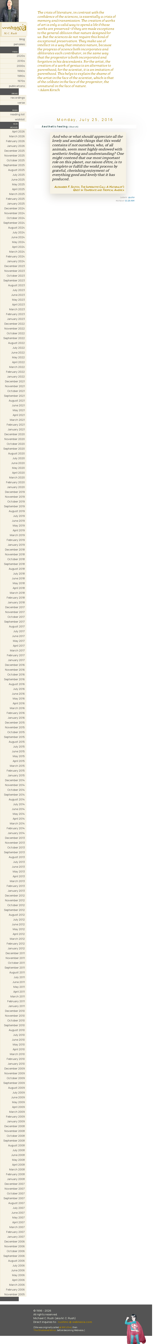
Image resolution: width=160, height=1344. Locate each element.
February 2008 (15, 1174)
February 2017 (16, 655)
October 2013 (16, 847)
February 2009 (15, 1116)
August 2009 (16, 1088)
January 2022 (16, 376)
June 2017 (18, 636)
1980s (21, 76)
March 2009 (17, 1112)
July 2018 (19, 573)
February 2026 (15, 141)
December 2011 (15, 953)
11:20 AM (129, 200)
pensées (19, 44)
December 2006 (14, 1241)
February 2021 (16, 424)
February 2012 (16, 943)
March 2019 (17, 535)
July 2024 (18, 232)
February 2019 (16, 540)
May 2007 (18, 1217)
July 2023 (18, 290)
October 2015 (16, 732)
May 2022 (18, 357)
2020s (21, 56)
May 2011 (19, 987)
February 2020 (15, 482)
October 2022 (16, 333)
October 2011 (16, 963)
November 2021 (15, 386)
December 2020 (14, 434)
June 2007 (18, 1212)
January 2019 (16, 545)
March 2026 (17, 136)
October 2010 (16, 1020)
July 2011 (19, 977)
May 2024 (18, 242)
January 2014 (16, 833)
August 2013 (17, 857)
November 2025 (14, 155)
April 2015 (19, 761)
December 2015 (15, 722)
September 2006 (14, 1256)
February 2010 (16, 1059)
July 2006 (18, 1265)
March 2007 (17, 1227)
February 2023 (15, 314)
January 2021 (16, 429)
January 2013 (16, 891)
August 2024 (16, 227)
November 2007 (15, 1188)
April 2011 (19, 991)
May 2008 (18, 1160)
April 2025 (18, 189)
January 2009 (16, 1121)
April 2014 (19, 818)
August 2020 (16, 453)
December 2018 (15, 549)
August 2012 (17, 915)
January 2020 (16, 487)
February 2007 (15, 1232)
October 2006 (16, 1251)
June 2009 (18, 1097)
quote (131, 197)
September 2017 (14, 621)
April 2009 (18, 1107)
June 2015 (18, 751)
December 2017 (15, 607)
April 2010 (19, 1049)
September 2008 (14, 1140)
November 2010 (15, 1015)
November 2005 (14, 1294)
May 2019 (19, 525)
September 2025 (14, 165)
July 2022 (18, 348)
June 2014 (18, 809)
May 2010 (19, 1044)
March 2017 (17, 650)
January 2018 (16, 602)
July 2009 (18, 1092)
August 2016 (17, 684)
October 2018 (16, 559)
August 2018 (17, 569)
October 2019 (16, 501)
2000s (21, 66)
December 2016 (15, 665)
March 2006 (17, 1285)
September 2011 (15, 967)
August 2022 (16, 343)
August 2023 (16, 285)
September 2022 (14, 338)
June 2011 (18, 982)
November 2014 (15, 785)
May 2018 (19, 583)
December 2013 (15, 838)
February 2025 (15, 199)
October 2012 (16, 905)
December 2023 (14, 266)
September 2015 (14, 737)
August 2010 (17, 1030)
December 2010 (15, 1011)
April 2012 (19, 934)
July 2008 (18, 1150)
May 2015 (19, 756)
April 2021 (19, 415)
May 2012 (19, 929)
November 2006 (14, 1246)
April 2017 (19, 645)
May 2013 (19, 871)
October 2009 (16, 1078)
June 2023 (18, 295)
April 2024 (18, 247)
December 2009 (14, 1068)
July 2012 (19, 919)
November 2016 (15, 669)
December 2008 (14, 1126)
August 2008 (16, 1145)
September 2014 (14, 794)
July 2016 (19, 689)
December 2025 (14, 151)
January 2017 (16, 660)
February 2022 (15, 372)
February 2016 (16, 713)
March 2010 (17, 1054)
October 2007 (16, 1193)
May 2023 (18, 299)
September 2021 (14, 396)
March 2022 (17, 367)
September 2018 (14, 564)
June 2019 (18, 521)
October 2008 (16, 1136)
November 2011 (15, 958)
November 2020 (14, 439)
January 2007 (16, 1236)
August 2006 (16, 1261)
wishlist (20, 119)
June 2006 (18, 1270)
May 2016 (19, 698)
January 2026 (16, 146)
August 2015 (17, 742)
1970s (21, 81)
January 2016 (16, 718)
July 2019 (19, 516)
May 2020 (18, 468)
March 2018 (17, 593)
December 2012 (15, 895)
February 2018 (16, 597)
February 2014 (16, 828)
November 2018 (15, 554)
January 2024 (16, 261)
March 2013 (17, 881)
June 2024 (18, 237)
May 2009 (18, 1102)
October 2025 (16, 160)
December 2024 (14, 208)
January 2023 (16, 319)
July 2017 (19, 631)
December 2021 (15, 381)
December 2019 (15, 492)
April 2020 (18, 472)
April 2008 (18, 1164)
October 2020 (16, 444)
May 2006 (18, 1275)
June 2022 (18, 352)
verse (21, 102)
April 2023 (18, 304)
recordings (18, 97)
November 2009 (14, 1073)
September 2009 (14, 1083)
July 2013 (19, 862)
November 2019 (15, 496)
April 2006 (18, 1280)
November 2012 (15, 900)
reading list (17, 114)
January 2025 (16, 203)
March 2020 (17, 477)
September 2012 (14, 910)
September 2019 (14, 506)
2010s (21, 61)
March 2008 (17, 1169)
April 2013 (19, 876)
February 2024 (15, 256)
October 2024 (16, 218)
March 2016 (17, 708)
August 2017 (17, 626)
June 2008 (18, 1155)
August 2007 (16, 1203)
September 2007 (14, 1198)
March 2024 (17, 251)
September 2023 (14, 280)
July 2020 (18, 458)
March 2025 (17, 194)
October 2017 (16, 617)
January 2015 (16, 775)
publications (17, 86)
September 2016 (14, 679)
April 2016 (19, 703)
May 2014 (19, 814)
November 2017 (15, 612)
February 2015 (16, 770)
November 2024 (14, 213)
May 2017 (19, 641)
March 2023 (17, 309)
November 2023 (14, 271)
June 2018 (18, 578)
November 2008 (14, 1131)
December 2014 (15, 780)
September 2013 (14, 852)
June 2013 (18, 866)
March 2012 (17, 939)
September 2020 (14, 448)
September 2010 (14, 1025)
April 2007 (18, 1222)
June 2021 (18, 405)
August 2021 (17, 400)
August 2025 (16, 170)
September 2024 (14, 223)
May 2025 (18, 184)
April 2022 (18, 362)
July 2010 (19, 1035)
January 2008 (16, 1179)
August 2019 (17, 511)
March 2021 (17, 420)
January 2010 (16, 1064)
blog (22, 39)
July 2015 (19, 746)
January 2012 (16, 948)
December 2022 (14, 324)
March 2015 (17, 766)
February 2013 (16, 886)
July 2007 (19, 1208)
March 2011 (17, 996)
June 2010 (18, 1039)
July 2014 (19, 804)
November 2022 (14, 328)
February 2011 (16, 1001)
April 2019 (19, 530)
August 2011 (17, 972)
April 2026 (18, 131)
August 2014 (17, 799)
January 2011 (16, 1006)
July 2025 (18, 175)
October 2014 (16, 790)
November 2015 (15, 727)
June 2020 (18, 463)
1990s (21, 71)
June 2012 (18, 924)
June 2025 (18, 179)
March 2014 (17, 823)
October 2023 (16, 275)
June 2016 (18, 694)
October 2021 (16, 391)
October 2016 (16, 674)
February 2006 (15, 1289)
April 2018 (19, 588)
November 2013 (15, 842)
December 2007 (15, 1184)
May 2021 (19, 410)
